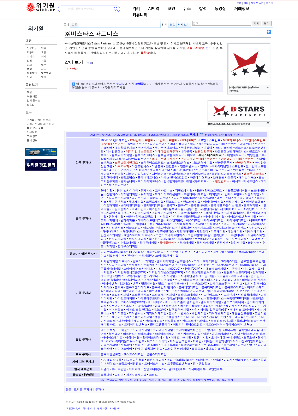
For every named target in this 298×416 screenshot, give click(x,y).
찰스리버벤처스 (179, 313)
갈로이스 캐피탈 (143, 261)
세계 (43, 56)
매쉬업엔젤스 (114, 151)
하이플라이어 (168, 242)
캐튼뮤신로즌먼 (242, 313)
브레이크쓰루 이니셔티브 (226, 283)
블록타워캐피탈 (211, 287)
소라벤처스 (250, 209)
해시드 (236, 181)
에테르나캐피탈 (181, 337)
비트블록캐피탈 (173, 209)
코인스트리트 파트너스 (138, 235)
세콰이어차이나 (230, 209)
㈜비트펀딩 (119, 369)
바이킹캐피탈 (109, 205)
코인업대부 (215, 369)
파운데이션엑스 (200, 177)
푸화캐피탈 (167, 238)
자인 (194, 309)
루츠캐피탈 (136, 201)
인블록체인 (184, 227)
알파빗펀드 (242, 359)
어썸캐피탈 (132, 337)
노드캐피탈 (257, 190)
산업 (29, 60)
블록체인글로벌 (111, 354)
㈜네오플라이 (178, 144)
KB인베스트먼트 (166, 140)
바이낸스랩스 (254, 201)
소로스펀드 (243, 291)
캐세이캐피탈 (253, 231)
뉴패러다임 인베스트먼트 (220, 144)
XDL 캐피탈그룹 (111, 359)
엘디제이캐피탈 (211, 302)
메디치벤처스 (132, 279)
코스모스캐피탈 (133, 354)
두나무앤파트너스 (166, 147)
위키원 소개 (89, 408)
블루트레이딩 (155, 251)
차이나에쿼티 (111, 231)
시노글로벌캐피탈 (186, 212)
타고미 (190, 317)
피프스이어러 (214, 324)
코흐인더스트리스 (120, 317)
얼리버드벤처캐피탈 (155, 337)
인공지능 (32, 48)
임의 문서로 (33, 100)
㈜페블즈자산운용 (224, 177)
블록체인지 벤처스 (164, 287)
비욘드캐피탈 (155, 359)
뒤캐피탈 (146, 194)
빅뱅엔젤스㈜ (255, 155)
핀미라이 (133, 255)
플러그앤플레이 (160, 324)
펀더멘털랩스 (201, 363)
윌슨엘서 (171, 305)
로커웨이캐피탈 (163, 330)
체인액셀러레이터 (227, 341)
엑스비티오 (155, 302)
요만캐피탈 (144, 305)
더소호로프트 (206, 265)
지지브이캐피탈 (156, 313)
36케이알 (107, 190)
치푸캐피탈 (218, 231)
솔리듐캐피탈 (184, 359)
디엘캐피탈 (252, 194)
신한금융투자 (223, 162)
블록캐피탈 (251, 205)
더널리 (105, 369)
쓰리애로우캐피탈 (166, 255)
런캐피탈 (258, 272)
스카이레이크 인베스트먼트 (236, 158)
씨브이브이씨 (192, 333)
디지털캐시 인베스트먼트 (225, 194)
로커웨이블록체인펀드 (189, 330)
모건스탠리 (150, 279)
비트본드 (129, 333)
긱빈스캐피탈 (183, 190)
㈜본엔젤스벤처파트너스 (231, 151)
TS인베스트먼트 (136, 144)
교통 (43, 52)
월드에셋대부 (177, 369)
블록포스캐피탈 (234, 287)
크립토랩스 (127, 177)
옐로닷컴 (219, 251)
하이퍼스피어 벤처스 (238, 324)
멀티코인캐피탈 (111, 279)
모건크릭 (166, 279)
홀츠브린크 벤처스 (218, 348)
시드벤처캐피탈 (202, 162)
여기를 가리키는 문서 (39, 119)
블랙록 (119, 287)
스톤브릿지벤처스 (126, 162)
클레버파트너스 (148, 177)
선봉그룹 (192, 209)
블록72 (170, 205)
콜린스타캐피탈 (156, 354)
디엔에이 (234, 268)
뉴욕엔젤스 (150, 265)
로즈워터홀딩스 (244, 198)
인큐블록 (239, 170)
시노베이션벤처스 (212, 212)
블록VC (183, 205)
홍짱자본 (222, 242)
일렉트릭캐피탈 (179, 309)
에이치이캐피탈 (236, 220)
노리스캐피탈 (117, 265)
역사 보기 (184, 24)
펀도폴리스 (172, 320)
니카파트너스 (169, 265)
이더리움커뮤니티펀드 (129, 341)
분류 (69, 389)
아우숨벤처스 (195, 298)
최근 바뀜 (32, 96)
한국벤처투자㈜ (173, 181)
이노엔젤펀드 (166, 227)
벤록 (135, 283)
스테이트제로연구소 (167, 333)
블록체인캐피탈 (188, 287)
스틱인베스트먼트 (152, 162)
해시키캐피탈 (205, 242)
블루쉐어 (114, 333)
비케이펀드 (139, 209)
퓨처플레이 (127, 181)
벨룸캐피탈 (148, 283)
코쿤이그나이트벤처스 (170, 235)
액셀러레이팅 (195, 48)
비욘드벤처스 (120, 209)
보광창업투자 (203, 151)
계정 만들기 (257, 3)
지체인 (197, 341)
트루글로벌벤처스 (178, 363)
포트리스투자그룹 (222, 320)
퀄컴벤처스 (176, 317)
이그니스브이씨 (220, 170)
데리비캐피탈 (249, 265)
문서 (66, 24)
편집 (172, 24)
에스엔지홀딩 (175, 220)
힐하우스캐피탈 (128, 246)
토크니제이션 (212, 345)
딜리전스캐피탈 (119, 198)
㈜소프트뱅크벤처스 (165, 158)
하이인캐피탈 (148, 242)
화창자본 (254, 242)
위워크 (158, 305)
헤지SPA (147, 255)
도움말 (30, 104)
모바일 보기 (115, 408)
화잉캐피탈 (238, 242)
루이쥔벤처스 (117, 201)
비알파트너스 (236, 155)
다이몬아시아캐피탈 (114, 251)
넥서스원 (196, 144)
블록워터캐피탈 (122, 155)
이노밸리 (149, 227)
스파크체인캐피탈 (163, 294)
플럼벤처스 (109, 242)
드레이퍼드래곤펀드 (168, 194)
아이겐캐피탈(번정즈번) (186, 216)
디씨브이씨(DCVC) (168, 268)
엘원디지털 (201, 337)
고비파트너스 (163, 190)
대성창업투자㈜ (125, 147)
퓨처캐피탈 (184, 238)
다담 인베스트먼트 (251, 144)
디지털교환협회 (134, 359)
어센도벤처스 (140, 166)
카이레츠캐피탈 (219, 313)
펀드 (208, 48)
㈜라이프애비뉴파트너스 (231, 147)
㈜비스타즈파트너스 (211, 155)
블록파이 (106, 374)
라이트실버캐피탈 (185, 198)
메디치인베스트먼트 (139, 151)
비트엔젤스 (156, 291)
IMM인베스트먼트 (141, 140)
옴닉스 (130, 305)
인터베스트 (254, 170)
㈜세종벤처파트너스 (136, 158)
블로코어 (255, 151)
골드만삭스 (184, 261)
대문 (28, 40)
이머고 (231, 251)
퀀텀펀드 (160, 317)
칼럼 (203, 8)
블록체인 (32, 73)
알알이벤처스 (215, 298)
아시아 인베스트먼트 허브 (248, 333)
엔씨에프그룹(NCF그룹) (138, 224)
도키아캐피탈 (141, 330)
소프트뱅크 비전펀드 (179, 251)
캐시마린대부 (197, 369)
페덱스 (203, 320)
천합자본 (148, 231)
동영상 (220, 8)
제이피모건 (119, 313)
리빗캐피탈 (168, 276)
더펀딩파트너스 (227, 265)
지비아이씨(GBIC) (138, 173)
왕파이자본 (127, 220)
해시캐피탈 (186, 242)
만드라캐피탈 (192, 201)
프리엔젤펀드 (257, 238)
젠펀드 (241, 227)
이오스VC (159, 309)
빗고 (169, 291)
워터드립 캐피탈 (234, 224)
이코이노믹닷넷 (157, 341)
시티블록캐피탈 (248, 294)
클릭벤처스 (220, 235)
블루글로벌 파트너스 (171, 155)
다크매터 (106, 147)
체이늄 (208, 341)
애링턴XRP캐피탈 (238, 298)
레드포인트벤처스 (112, 276)
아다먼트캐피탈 (125, 298)
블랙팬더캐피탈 (153, 205)
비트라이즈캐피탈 (134, 291)
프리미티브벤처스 (135, 324)
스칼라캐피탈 (120, 294)
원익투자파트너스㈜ (163, 170)
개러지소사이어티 (126, 190)
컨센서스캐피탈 (111, 235)
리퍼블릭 (222, 276)
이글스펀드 (133, 227)
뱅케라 (211, 330)
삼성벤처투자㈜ (111, 158)
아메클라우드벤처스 (151, 298)
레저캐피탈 (206, 198)
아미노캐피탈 (175, 298)
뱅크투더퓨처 (227, 330)
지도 (43, 68)
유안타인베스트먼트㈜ (192, 170)
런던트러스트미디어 (237, 272)
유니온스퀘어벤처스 (227, 305)
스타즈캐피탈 (140, 212)
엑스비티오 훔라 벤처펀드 (181, 302)
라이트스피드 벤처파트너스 (203, 272)
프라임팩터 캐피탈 (177, 348)
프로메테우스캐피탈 (208, 238)
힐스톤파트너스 (119, 184)
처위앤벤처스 (131, 231)
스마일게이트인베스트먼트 (198, 158)
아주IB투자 (122, 166)
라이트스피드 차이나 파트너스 (151, 198)
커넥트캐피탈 (109, 345)
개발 (43, 48)
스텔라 (216, 359)
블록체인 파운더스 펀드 (225, 205)
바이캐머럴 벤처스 (254, 279)
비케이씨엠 (113, 291)
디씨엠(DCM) (191, 268)
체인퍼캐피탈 (185, 231)
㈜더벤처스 (145, 147)
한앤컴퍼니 (222, 181)
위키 (136, 8)
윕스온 (184, 305)
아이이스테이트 (112, 337)
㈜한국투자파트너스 (199, 181)
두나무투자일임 (190, 147)
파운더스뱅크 (246, 345)
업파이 (204, 166)
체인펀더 (202, 231)
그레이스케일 (229, 261)
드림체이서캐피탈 (195, 194)
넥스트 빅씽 (108, 330)
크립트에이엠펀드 (130, 363)
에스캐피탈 (193, 220)
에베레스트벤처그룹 (151, 220)
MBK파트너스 (232, 140)
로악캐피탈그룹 (136, 276)
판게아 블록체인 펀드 (148, 348)
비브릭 (191, 155)
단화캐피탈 (187, 265)
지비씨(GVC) (257, 227)
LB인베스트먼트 (209, 140)
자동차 (30, 52)
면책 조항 (102, 408)
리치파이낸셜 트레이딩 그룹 (196, 276)
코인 (171, 8)
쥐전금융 (117, 173)
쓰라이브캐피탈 (188, 294)
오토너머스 (116, 305)
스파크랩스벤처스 (178, 162)
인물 (29, 77)
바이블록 (186, 151)
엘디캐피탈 (163, 224)
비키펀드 (155, 209)
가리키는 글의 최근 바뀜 (40, 123)
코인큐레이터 (109, 177)
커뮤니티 (139, 15)
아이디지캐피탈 (214, 216)
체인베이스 (159, 173)
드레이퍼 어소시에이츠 (138, 268)
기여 (246, 3)
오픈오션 (249, 337)
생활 (29, 68)
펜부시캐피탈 (137, 238)
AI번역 (153, 8)
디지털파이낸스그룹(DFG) (166, 272)
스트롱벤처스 (140, 294)
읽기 (164, 24)
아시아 (30, 56)
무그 (177, 279)
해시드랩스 (250, 181)
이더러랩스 (116, 309)
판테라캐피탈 (153, 320)
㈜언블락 (172, 166)
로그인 (269, 3)
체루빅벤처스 (165, 231)
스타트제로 (144, 333)
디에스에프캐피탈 (214, 268)
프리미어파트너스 (149, 181)
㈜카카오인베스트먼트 (226, 173)
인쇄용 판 (32, 132)
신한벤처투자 (243, 162)
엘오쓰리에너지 (234, 302)
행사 (224, 380)
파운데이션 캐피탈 (130, 320)
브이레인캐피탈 (130, 205)
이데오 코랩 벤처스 (138, 309)
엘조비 (113, 170)
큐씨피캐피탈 (247, 251)
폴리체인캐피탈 (246, 320)
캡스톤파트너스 (254, 173)
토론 (239, 3)
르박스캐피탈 (154, 201)
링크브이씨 (173, 201)
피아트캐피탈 (128, 242)
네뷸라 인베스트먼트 (208, 190)
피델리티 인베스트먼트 (188, 324)
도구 (28, 112)
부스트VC (200, 283)
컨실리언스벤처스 (132, 345)
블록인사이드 (199, 205)
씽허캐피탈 (116, 216)
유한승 (145, 52)
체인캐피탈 (199, 313)
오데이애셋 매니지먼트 (226, 337)
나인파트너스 (158, 144)
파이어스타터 (123, 348)
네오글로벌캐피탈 (236, 190)
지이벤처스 (136, 313)
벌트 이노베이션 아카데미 (175, 283)
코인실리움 (170, 345)
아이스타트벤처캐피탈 (241, 216)
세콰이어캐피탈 (224, 291)
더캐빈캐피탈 (129, 194)
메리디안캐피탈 (213, 201)
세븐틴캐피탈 (209, 209)
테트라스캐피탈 (207, 317)
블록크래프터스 (145, 155)
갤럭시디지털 (165, 261)
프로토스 (197, 348)
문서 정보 (32, 140)
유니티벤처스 (114, 227)
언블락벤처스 (188, 166)
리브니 (153, 276)
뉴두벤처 (135, 265)
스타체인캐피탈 (162, 212)
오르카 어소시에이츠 (133, 170)
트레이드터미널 (154, 363)
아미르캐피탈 (220, 333)
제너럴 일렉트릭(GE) (213, 309)
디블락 (207, 147)
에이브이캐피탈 (213, 220)
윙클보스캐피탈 (201, 305)
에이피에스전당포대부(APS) (147, 369)
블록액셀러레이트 (137, 287)
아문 (206, 333)
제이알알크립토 (180, 341)
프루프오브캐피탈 (234, 238)
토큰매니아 (237, 235)
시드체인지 (228, 294)
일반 (43, 77)
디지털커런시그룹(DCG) (130, 272)
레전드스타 (224, 198)
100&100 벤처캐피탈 (114, 140)
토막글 (139, 83)
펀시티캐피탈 (117, 238)
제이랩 (105, 173)
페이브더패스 (247, 177)
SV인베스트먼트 (113, 144)
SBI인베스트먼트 (254, 140)
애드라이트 (203, 251)
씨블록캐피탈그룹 (238, 212)
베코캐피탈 (136, 251)
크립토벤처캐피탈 (199, 235)
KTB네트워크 (188, 140)
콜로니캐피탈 (143, 317)
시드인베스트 (209, 294)
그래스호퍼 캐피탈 (206, 261)
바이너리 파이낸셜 (228, 279)
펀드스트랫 (189, 320)
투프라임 (229, 345)
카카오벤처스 (201, 173)
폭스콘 (153, 238)
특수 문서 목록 (35, 128)
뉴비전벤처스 (109, 194)
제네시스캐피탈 (224, 227)
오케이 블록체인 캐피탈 (188, 224)
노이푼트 (124, 330)
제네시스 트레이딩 (242, 309)
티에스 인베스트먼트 (174, 177)
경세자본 (147, 190)
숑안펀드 (123, 212)
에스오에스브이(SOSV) (130, 302)
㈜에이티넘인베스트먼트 (227, 166)
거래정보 (241, 8)
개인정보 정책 (73, 408)
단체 (29, 64)
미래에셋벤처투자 (166, 151)
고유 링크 (32, 136)
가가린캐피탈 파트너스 (115, 261)
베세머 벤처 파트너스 (116, 283)
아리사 (228, 359)
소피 (170, 359)
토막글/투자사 (83, 389)
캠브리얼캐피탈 (251, 341)
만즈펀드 (256, 276)
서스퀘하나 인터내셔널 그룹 (192, 291)
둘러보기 (31, 84)
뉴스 (187, 8)
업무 (43, 64)
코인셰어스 (153, 345)
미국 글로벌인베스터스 (198, 279)
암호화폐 (46, 73)
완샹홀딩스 (214, 224)
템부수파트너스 (190, 345)
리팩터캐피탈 (239, 276)
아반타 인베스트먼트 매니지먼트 (147, 216)
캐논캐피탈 (235, 231)
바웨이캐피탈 (234, 201)
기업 (43, 60)
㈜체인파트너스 (179, 173)
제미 (255, 359)
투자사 (120, 83)
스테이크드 (202, 359)
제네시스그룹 (203, 227)
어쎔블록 (157, 166)
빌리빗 (119, 374)
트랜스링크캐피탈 (231, 317)
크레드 (153, 374)
